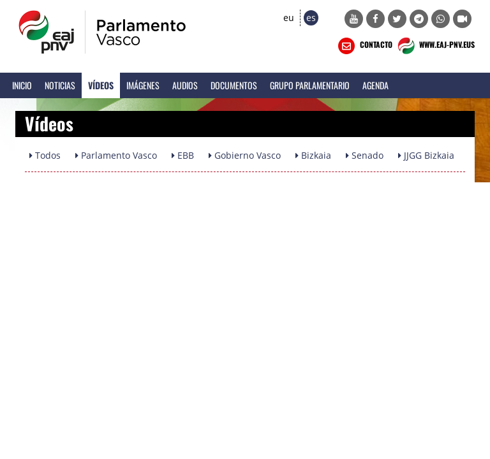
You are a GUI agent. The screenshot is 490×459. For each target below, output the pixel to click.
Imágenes (143, 85)
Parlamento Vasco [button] (116, 155)
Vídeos (101, 85)
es (311, 17)
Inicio (22, 85)
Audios (185, 85)
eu (288, 17)
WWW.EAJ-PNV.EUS (435, 46)
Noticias (60, 85)
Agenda (375, 85)
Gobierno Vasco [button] (245, 155)
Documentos (234, 85)
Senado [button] (364, 155)
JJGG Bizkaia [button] (426, 155)
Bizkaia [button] (313, 155)
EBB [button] (183, 155)
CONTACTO (364, 46)
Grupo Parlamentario (310, 85)
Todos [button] (45, 155)
